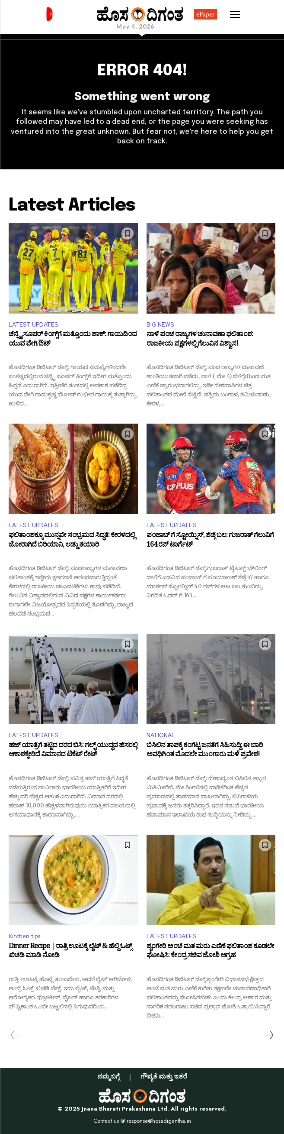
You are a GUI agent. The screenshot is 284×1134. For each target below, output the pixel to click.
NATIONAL (161, 735)
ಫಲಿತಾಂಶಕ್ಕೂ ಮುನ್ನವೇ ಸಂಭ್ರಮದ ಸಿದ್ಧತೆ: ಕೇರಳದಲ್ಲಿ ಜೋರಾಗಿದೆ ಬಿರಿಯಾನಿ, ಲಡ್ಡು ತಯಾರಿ (72, 541)
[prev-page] (15, 1035)
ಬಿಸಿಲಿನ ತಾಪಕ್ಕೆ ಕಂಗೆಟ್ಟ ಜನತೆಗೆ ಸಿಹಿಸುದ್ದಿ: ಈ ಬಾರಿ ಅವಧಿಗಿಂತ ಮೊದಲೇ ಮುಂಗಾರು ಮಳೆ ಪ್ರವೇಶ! (205, 751)
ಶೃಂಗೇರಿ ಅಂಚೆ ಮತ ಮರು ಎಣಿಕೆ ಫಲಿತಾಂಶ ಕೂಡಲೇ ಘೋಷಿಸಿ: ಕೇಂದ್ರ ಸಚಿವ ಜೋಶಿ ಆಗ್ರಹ (210, 952)
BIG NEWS (160, 324)
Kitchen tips (24, 936)
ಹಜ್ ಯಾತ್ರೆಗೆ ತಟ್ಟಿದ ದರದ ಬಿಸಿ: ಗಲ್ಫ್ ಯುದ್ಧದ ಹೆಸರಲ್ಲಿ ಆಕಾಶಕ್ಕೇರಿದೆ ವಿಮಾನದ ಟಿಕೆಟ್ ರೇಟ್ (73, 751)
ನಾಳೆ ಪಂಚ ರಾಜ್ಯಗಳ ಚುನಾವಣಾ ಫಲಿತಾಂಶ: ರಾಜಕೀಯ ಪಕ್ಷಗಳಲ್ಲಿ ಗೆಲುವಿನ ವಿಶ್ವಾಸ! (200, 340)
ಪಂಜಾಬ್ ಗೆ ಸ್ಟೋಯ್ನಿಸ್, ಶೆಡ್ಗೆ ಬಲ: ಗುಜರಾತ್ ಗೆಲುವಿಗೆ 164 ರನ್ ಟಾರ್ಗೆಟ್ (210, 541)
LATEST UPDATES (33, 324)
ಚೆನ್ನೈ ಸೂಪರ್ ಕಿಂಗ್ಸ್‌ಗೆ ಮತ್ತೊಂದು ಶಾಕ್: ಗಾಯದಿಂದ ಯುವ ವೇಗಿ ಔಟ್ (73, 340)
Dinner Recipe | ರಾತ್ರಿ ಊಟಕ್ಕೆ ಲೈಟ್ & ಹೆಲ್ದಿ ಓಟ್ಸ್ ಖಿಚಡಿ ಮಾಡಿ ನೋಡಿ (70, 952)
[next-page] (268, 1035)
